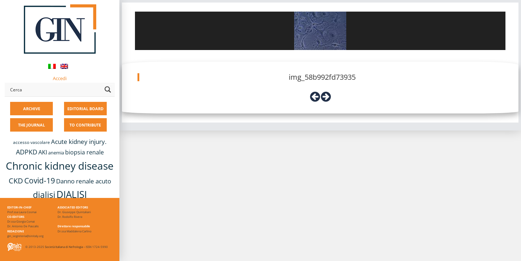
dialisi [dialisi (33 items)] (44, 194)
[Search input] (54, 89)
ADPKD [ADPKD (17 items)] (26, 152)
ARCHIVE (31, 108)
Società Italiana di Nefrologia (64, 247)
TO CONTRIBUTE (85, 125)
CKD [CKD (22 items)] (16, 181)
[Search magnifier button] (107, 89)
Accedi (60, 78)
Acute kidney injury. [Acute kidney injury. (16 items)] (78, 141)
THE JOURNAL (31, 125)
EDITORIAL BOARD (85, 108)
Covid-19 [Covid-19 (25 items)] (39, 180)
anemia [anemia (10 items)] (56, 152)
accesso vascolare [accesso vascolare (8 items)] (31, 142)
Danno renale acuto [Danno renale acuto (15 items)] (83, 181)
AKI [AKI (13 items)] (42, 152)
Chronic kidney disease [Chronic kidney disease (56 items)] (60, 166)
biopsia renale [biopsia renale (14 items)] (84, 152)
